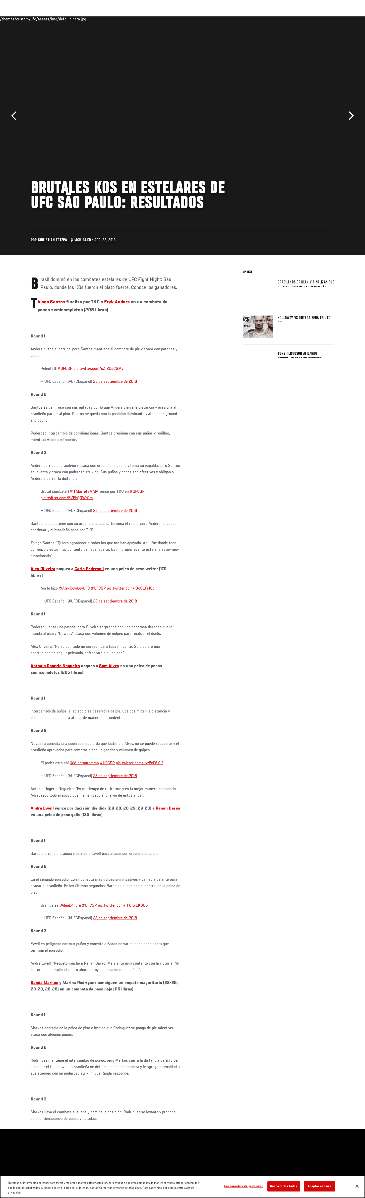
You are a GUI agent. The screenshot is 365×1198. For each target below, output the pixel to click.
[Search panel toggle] (337, 19)
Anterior (15, 115)
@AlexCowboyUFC (74, 588)
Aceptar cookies (320, 1186)
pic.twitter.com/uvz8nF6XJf (139, 763)
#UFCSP (65, 369)
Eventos (25, 19)
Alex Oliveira (43, 569)
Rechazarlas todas (283, 1186)
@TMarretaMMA (84, 492)
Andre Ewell (42, 808)
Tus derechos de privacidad (243, 1186)
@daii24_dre (70, 905)
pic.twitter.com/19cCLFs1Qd (131, 588)
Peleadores (71, 19)
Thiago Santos (51, 302)
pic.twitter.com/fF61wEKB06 (123, 905)
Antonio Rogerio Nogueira (55, 666)
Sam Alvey (109, 666)
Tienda (324, 19)
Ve (302, 19)
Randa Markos (44, 983)
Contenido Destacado (104, 19)
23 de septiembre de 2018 (115, 382)
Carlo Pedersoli (89, 569)
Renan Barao (168, 808)
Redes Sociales (280, 19)
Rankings (47, 19)
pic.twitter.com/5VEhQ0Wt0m (67, 498)
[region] (182, 1187)
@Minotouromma (84, 763)
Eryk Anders (117, 302)
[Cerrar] (357, 1186)
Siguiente (349, 115)
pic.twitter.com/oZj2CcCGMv (98, 369)
